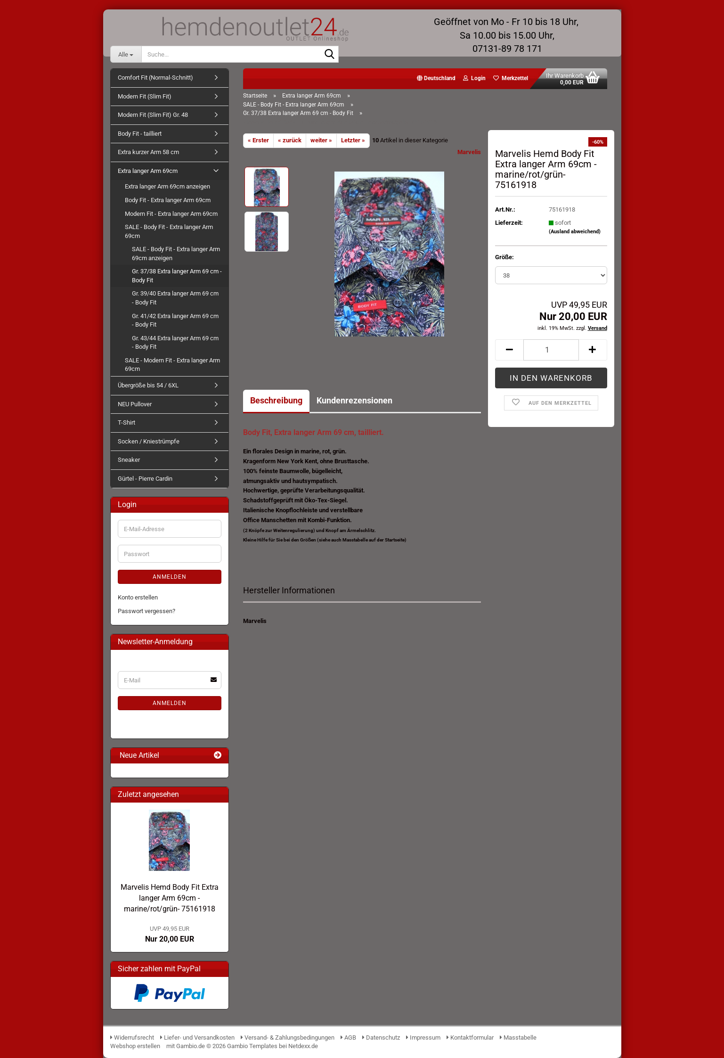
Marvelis (469, 152)
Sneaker (129, 459)
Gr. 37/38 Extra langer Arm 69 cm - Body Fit (177, 276)
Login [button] (474, 78)
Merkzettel (510, 78)
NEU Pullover (135, 404)
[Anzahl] (550, 350)
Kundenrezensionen (354, 400)
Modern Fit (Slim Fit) (144, 96)
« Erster (258, 140)
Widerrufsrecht (132, 1037)
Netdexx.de (303, 1046)
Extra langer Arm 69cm (148, 170)
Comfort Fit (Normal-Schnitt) (155, 77)
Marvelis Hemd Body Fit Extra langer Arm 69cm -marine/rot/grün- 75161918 (170, 898)
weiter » (321, 140)
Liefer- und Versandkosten (197, 1037)
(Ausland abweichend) (575, 232)
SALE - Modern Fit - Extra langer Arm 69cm (172, 365)
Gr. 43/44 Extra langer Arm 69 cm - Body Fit (175, 343)
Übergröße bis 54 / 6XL (148, 385)
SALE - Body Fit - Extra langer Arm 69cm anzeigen (176, 254)
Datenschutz (381, 1037)
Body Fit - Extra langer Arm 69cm (168, 200)
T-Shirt (126, 422)
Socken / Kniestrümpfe (148, 441)
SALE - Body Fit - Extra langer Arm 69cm (169, 231)
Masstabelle (518, 1037)
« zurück (289, 140)
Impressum (423, 1037)
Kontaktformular (470, 1037)
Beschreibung (276, 400)
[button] (436, 78)
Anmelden (170, 577)
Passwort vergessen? (146, 611)
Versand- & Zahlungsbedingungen (288, 1037)
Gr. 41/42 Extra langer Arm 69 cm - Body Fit (175, 320)
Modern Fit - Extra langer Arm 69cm (171, 213)
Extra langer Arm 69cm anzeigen (167, 186)
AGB (348, 1037)
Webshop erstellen (135, 1046)
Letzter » (353, 140)
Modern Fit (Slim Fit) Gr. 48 (153, 114)
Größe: (504, 257)
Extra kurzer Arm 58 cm (148, 152)
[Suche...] (125, 54)
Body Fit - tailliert (140, 133)
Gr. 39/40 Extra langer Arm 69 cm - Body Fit (175, 298)
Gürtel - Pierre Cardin (145, 478)
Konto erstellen (138, 597)
